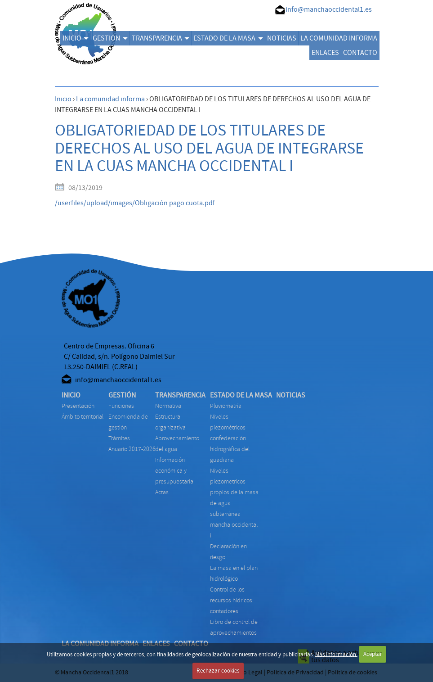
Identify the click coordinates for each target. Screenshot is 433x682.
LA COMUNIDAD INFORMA (338, 38)
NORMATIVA (168, 406)
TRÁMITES (119, 438)
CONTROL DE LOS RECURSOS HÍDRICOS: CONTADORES (232, 600)
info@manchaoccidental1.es (329, 9)
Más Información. (336, 654)
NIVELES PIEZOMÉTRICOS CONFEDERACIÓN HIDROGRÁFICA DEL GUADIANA (230, 438)
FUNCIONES (121, 406)
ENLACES (325, 52)
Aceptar (372, 654)
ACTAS (162, 492)
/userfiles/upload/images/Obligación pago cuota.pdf (135, 203)
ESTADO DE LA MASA (228, 38)
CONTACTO (360, 52)
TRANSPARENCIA (160, 38)
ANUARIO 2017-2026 (132, 449)
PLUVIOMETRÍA (225, 406)
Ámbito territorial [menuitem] (82, 416)
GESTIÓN (110, 38)
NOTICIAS (281, 38)
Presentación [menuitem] (78, 406)
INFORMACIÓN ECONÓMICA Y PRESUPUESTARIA (174, 470)
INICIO (75, 38)
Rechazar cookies (217, 670)
